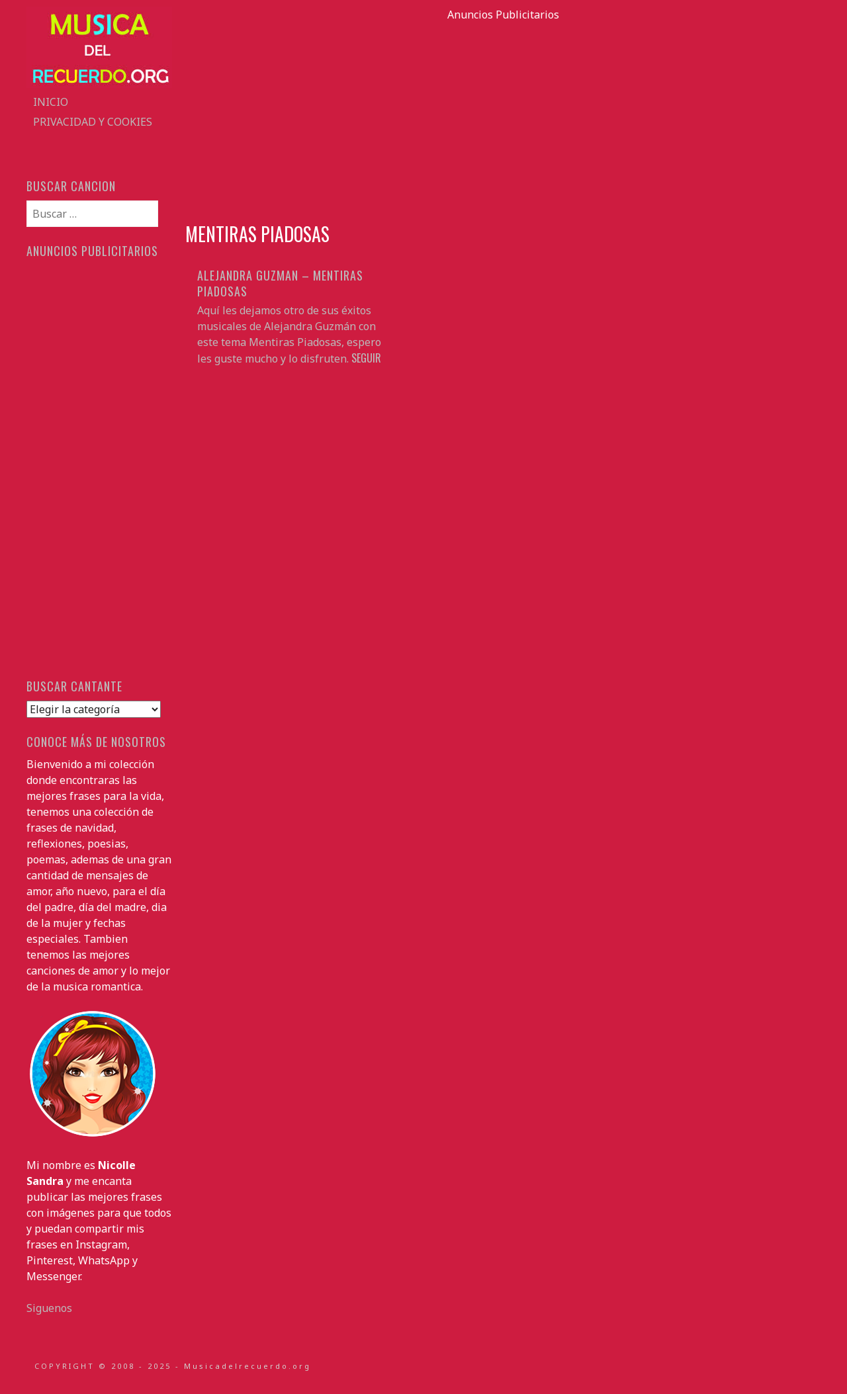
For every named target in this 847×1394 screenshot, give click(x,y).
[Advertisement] (503, 115)
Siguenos (49, 1308)
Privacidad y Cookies (92, 121)
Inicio (50, 102)
